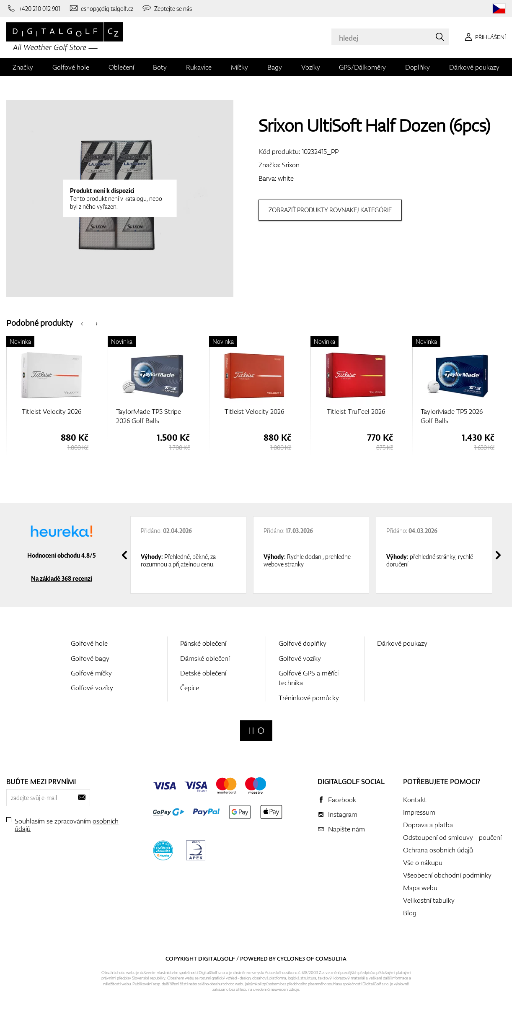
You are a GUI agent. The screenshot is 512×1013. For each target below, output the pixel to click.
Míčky (239, 67)
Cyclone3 (291, 958)
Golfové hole (70, 67)
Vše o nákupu (422, 862)
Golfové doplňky (302, 643)
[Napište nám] (101, 8)
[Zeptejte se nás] (167, 8)
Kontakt (415, 799)
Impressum (419, 812)
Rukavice (199, 67)
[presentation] (82, 323)
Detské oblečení (203, 673)
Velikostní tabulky (429, 900)
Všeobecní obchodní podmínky (447, 875)
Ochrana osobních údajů (438, 850)
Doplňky (417, 67)
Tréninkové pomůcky (309, 697)
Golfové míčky (91, 673)
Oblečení (121, 67)
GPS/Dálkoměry (362, 67)
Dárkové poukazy (474, 67)
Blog (409, 912)
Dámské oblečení (205, 658)
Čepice (189, 687)
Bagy (274, 67)
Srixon (291, 164)
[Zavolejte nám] (33, 8)
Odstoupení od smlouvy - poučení (452, 837)
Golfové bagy (90, 658)
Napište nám (346, 829)
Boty (160, 67)
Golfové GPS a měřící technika (309, 677)
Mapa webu (420, 887)
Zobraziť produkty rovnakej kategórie (330, 210)
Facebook (342, 799)
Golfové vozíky (92, 687)
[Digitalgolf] (256, 730)
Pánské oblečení (203, 643)
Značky (23, 67)
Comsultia (331, 958)
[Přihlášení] (484, 37)
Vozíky (310, 67)
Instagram (342, 814)
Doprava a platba (428, 824)
